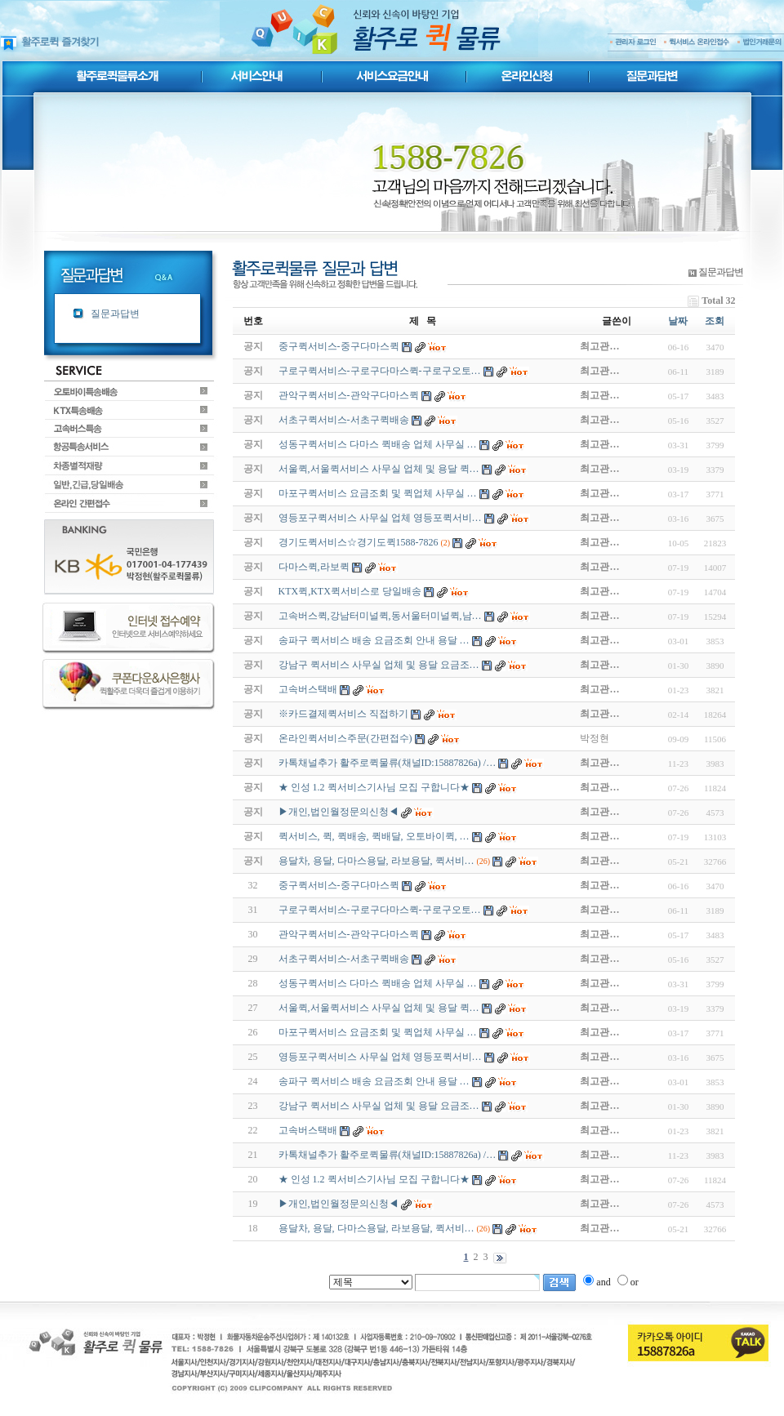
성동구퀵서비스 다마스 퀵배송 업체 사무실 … (377, 983)
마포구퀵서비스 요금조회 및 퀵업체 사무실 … (377, 1032)
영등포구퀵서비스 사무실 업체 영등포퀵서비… (380, 1056)
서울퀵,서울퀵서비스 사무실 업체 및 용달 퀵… (378, 1007)
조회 (714, 321)
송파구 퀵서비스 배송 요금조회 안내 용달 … (374, 1081)
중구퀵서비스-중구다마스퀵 (338, 885)
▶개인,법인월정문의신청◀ (338, 1203)
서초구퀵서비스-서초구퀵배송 (343, 958)
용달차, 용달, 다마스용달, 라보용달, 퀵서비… (376, 1228)
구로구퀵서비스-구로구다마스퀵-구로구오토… (379, 909)
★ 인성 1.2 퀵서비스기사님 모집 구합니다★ (374, 1179)
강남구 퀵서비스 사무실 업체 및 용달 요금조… (378, 1105)
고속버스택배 (307, 1130)
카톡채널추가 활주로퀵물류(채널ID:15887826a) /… (387, 1154)
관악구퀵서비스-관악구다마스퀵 (348, 934)
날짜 (678, 321)
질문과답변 (115, 313)
